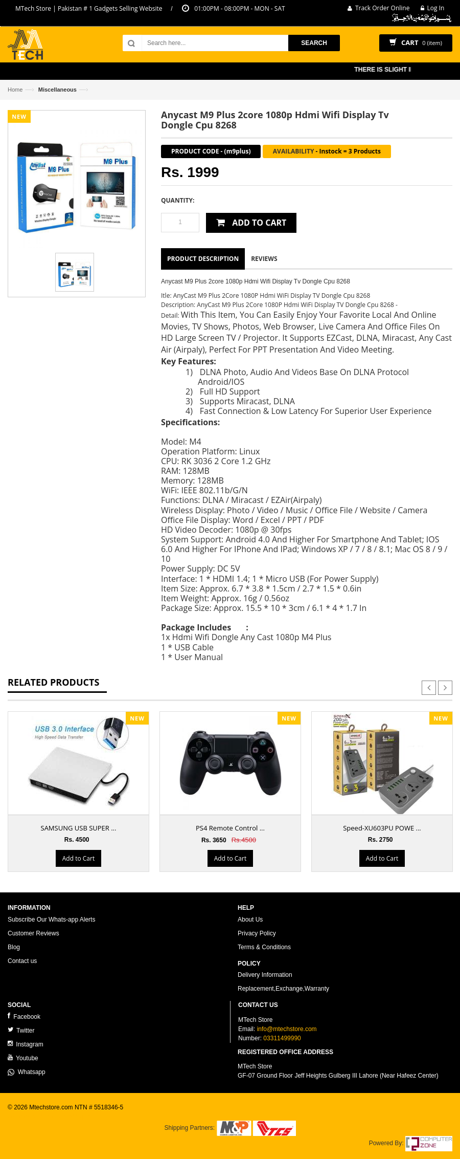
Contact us (22, 961)
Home (15, 89)
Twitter (21, 1030)
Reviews (264, 258)
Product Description (203, 258)
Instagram (25, 1044)
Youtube (23, 1058)
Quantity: (177, 200)
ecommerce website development (53, 1116)
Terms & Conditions (264, 947)
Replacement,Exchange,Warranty (283, 988)
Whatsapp (26, 1072)
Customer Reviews (33, 933)
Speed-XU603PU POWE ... (382, 828)
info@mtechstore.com (287, 1029)
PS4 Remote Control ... (230, 828)
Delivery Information (265, 974)
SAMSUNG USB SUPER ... (79, 828)
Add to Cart (78, 858)
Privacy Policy (257, 933)
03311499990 (282, 1038)
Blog (14, 947)
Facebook (24, 1016)
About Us (250, 919)
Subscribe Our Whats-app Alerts (51, 919)
